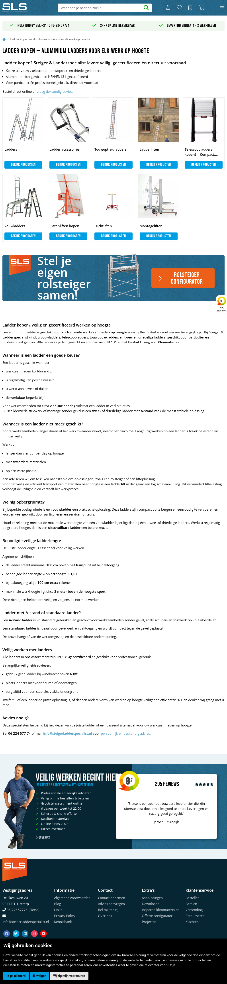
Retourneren (195, 915)
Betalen (191, 903)
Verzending (194, 909)
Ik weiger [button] (39, 976)
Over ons (43, 837)
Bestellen (193, 897)
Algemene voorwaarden (72, 897)
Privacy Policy (64, 915)
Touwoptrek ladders (110, 149)
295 (158, 784)
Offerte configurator (157, 915)
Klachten (192, 921)
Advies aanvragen (111, 903)
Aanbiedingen (152, 897)
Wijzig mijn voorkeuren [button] (69, 976)
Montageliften (151, 226)
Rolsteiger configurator (180, 278)
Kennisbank (63, 921)
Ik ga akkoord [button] (16, 976)
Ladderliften (149, 149)
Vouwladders (14, 226)
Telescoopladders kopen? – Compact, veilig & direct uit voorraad (200, 152)
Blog (57, 903)
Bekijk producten (23, 164)
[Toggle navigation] (222, 7)
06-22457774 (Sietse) (23, 909)
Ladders (10, 149)
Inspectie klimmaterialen (160, 909)
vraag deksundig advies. (55, 91)
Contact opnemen (111, 897)
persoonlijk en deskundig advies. (126, 733)
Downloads (150, 903)
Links (58, 909)
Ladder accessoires (64, 149)
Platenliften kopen (64, 226)
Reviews (171, 784)
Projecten (149, 921)
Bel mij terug (107, 909)
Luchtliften (103, 226)
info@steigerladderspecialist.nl (67, 733)
